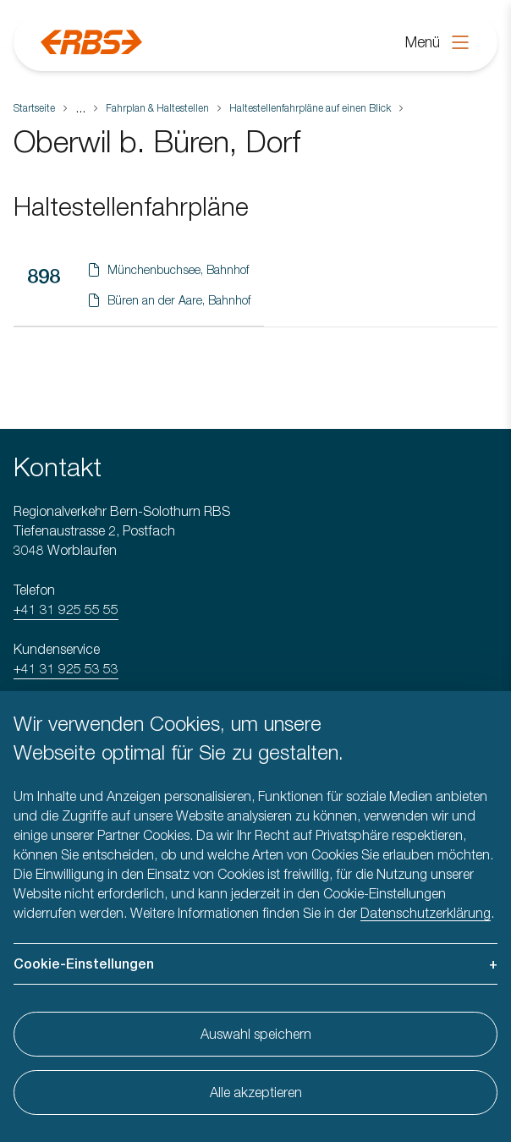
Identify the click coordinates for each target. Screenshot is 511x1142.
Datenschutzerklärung (425, 912)
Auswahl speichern (256, 1033)
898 (43, 276)
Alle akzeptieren (256, 1092)
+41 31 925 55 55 (66, 609)
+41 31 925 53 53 (66, 668)
